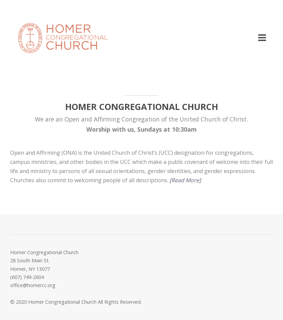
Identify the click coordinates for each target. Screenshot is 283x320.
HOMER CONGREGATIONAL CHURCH (141, 107)
